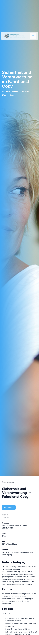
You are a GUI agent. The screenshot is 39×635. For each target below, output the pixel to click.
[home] (14, 35)
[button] (33, 36)
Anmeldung (9, 507)
